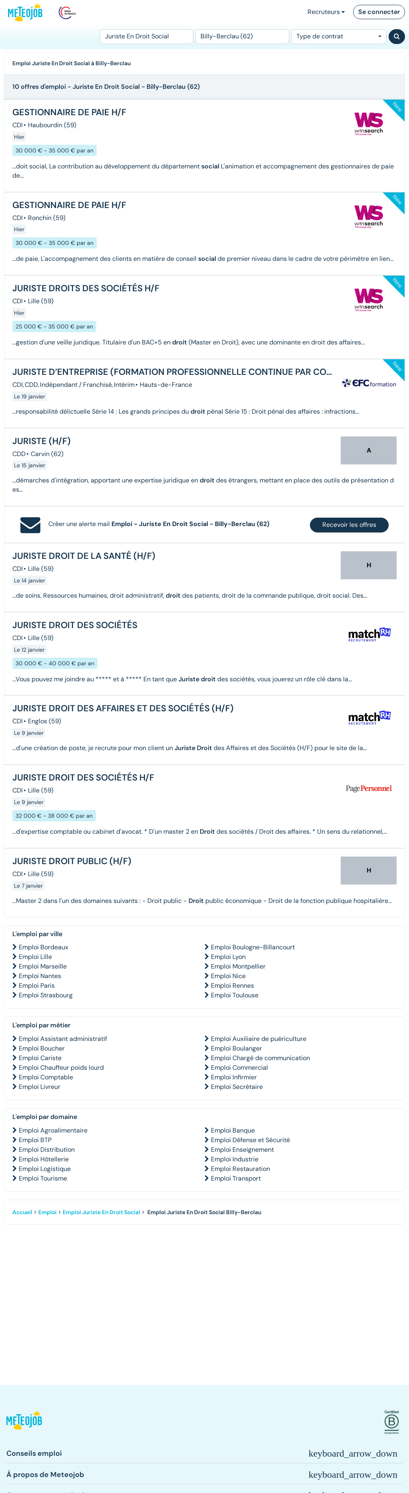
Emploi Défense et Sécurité (250, 1140)
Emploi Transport (236, 1178)
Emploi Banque (233, 1130)
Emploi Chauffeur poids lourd (61, 1067)
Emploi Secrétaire (237, 1087)
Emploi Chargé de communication (260, 1058)
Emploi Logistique (45, 1169)
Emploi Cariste (40, 1058)
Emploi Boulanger (236, 1048)
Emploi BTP (35, 1140)
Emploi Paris (37, 985)
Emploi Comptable (46, 1077)
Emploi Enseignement (242, 1149)
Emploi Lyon (228, 957)
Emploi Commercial (239, 1067)
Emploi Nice (228, 976)
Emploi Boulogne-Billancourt (253, 947)
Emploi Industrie (234, 1159)
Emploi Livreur (39, 1087)
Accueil (22, 1212)
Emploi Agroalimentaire (53, 1130)
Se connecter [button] (379, 12)
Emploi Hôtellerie (44, 1159)
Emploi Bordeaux (43, 947)
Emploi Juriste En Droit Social (101, 1212)
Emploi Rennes (232, 985)
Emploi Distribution (47, 1149)
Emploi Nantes (40, 976)
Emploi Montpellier (238, 966)
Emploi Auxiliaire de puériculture (258, 1039)
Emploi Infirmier (234, 1077)
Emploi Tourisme (43, 1178)
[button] (24, 1422)
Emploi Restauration (240, 1169)
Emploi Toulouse (234, 995)
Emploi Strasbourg (46, 995)
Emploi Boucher (42, 1048)
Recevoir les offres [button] (349, 524)
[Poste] (146, 36)
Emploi (47, 1212)
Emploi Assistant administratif (63, 1039)
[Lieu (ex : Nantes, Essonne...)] (242, 36)
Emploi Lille (35, 957)
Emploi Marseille (43, 966)
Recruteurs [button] (326, 12)
